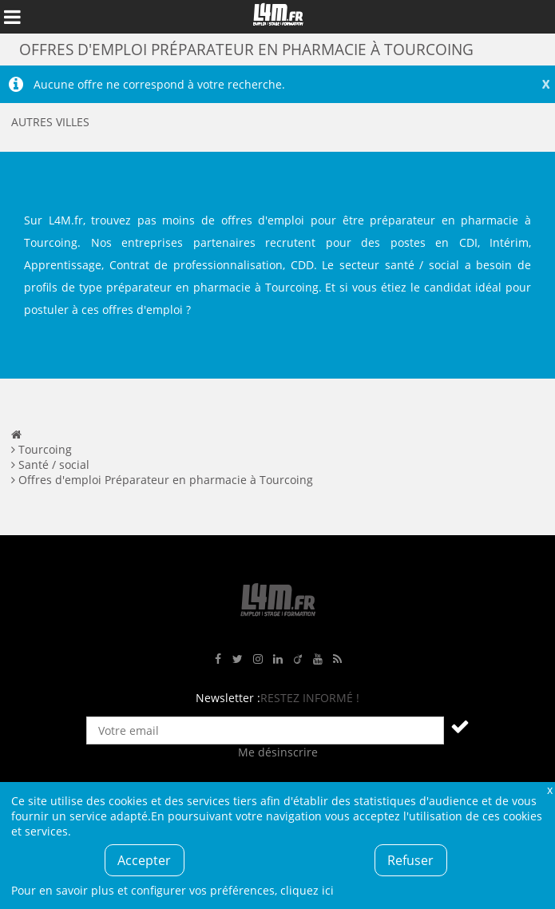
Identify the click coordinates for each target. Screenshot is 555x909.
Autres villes (50, 121)
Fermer (549, 789)
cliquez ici (307, 890)
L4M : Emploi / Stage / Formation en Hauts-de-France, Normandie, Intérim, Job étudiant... (278, 17)
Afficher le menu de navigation (12, 17)
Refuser (410, 860)
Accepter (144, 860)
